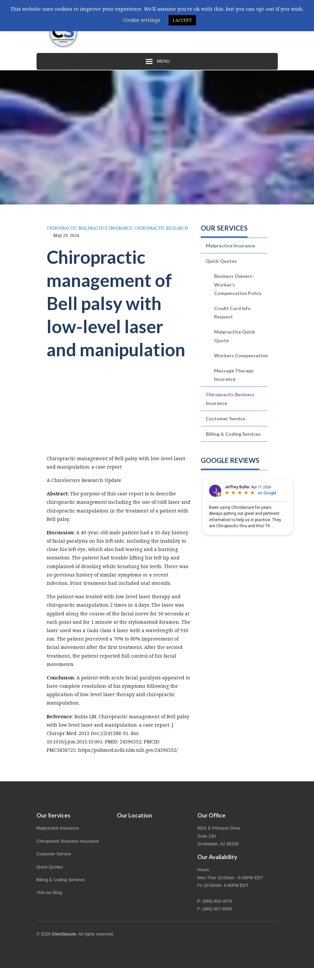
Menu (157, 62)
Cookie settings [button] (141, 19)
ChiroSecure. (64, 934)
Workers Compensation (241, 355)
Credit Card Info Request (232, 312)
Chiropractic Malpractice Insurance (89, 228)
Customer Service (225, 418)
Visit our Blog (49, 892)
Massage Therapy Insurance (233, 375)
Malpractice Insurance (230, 245)
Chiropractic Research (161, 228)
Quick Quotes (221, 261)
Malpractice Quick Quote (234, 336)
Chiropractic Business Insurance (230, 398)
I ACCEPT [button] (182, 20)
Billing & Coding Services (233, 434)
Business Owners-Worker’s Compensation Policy (237, 284)
